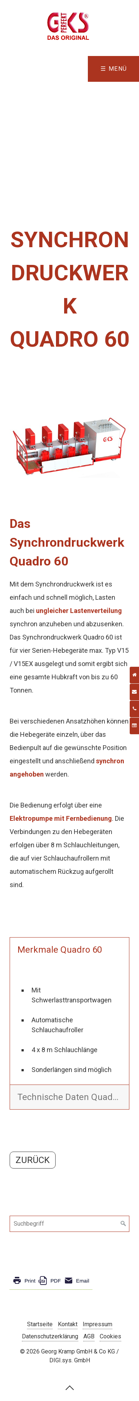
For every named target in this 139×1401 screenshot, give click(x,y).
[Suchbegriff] (69, 1224)
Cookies (110, 1336)
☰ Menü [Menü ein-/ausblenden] (113, 68)
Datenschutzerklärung (50, 1336)
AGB (89, 1336)
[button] (33, 1160)
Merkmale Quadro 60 (59, 950)
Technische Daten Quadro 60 (73, 1097)
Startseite (40, 1324)
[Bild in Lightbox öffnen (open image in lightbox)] (69, 446)
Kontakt (67, 1324)
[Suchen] (123, 1224)
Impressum (97, 1324)
